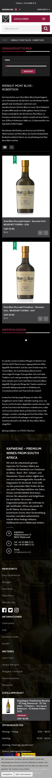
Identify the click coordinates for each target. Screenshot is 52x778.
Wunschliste (8, 595)
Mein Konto (42, 9)
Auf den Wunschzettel (45, 232)
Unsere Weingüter (10, 664)
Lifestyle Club (8, 602)
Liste (11, 147)
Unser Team (8, 658)
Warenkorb (7, 589)
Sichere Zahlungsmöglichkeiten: (18, 753)
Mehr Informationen (23, 774)
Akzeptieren (7, 774)
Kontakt (5, 643)
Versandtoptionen (10, 678)
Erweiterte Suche (10, 636)
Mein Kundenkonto (11, 575)
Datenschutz (8, 623)
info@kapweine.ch (22, 552)
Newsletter (7, 685)
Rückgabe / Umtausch (12, 671)
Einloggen (7, 582)
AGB (4, 630)
